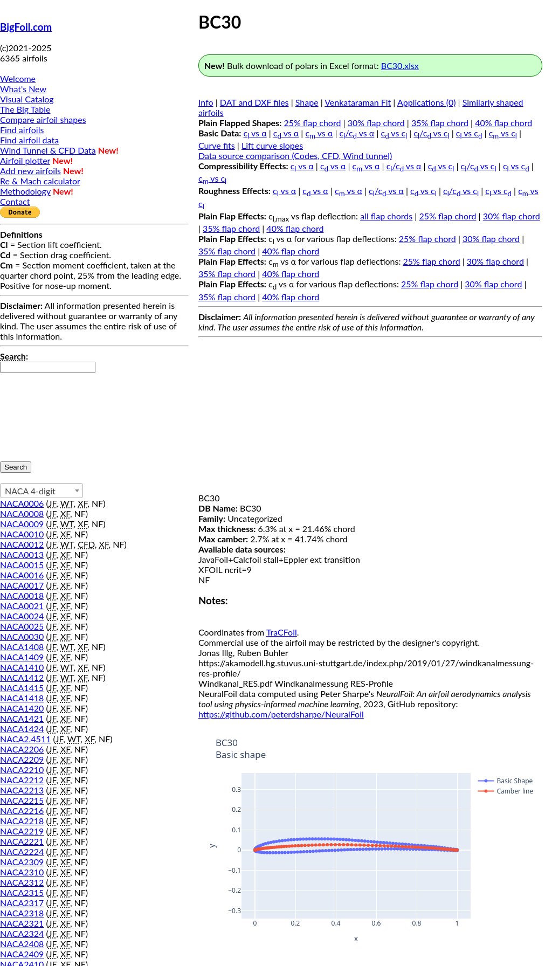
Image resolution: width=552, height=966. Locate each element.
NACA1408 (22, 646)
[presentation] (44, 412)
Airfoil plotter (25, 160)
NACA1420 (22, 708)
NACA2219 (22, 831)
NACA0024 (22, 616)
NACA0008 (22, 513)
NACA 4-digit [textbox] (30, 491)
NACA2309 (22, 862)
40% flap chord (503, 123)
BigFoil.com (26, 27)
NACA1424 (22, 728)
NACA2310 (22, 872)
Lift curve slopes (272, 145)
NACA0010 (22, 534)
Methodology (25, 191)
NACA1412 (22, 677)
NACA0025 (22, 626)
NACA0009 (22, 524)
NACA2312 (22, 882)
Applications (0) (426, 102)
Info (205, 102)
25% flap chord (312, 123)
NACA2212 (22, 780)
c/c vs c (431, 133)
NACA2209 (22, 759)
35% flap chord (439, 123)
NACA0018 (22, 595)
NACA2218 (22, 821)
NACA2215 (22, 800)
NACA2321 (22, 923)
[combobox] (41, 490)
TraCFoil (281, 632)
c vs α (255, 133)
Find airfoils (22, 130)
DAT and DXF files (254, 102)
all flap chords (386, 216)
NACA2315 (22, 892)
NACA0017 (22, 585)
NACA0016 (22, 575)
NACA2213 (22, 790)
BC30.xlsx (400, 65)
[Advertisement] (370, 417)
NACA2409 (22, 954)
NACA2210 (22, 769)
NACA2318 (22, 913)
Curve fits (216, 145)
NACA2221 (22, 841)
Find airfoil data (29, 140)
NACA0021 (22, 606)
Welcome (18, 78)
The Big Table (25, 109)
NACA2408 (22, 944)
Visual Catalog (27, 99)
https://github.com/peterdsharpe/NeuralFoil (281, 714)
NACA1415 (22, 687)
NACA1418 (22, 698)
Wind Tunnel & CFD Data (48, 150)
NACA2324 (22, 933)
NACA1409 (22, 657)
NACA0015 (22, 565)
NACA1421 (22, 718)
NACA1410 (22, 667)
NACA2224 (22, 851)
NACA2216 (22, 810)
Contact (15, 201)
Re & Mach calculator (40, 181)
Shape (307, 102)
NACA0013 (22, 554)
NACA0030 (22, 636)
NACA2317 (22, 903)
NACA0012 (22, 544)
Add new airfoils (30, 170)
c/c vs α (357, 133)
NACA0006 (22, 503)
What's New (23, 89)
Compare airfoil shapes (43, 119)
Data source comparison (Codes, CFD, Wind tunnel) (295, 155)
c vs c (394, 133)
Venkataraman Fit (358, 102)
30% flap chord (376, 123)
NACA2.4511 (25, 739)
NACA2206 (22, 749)
